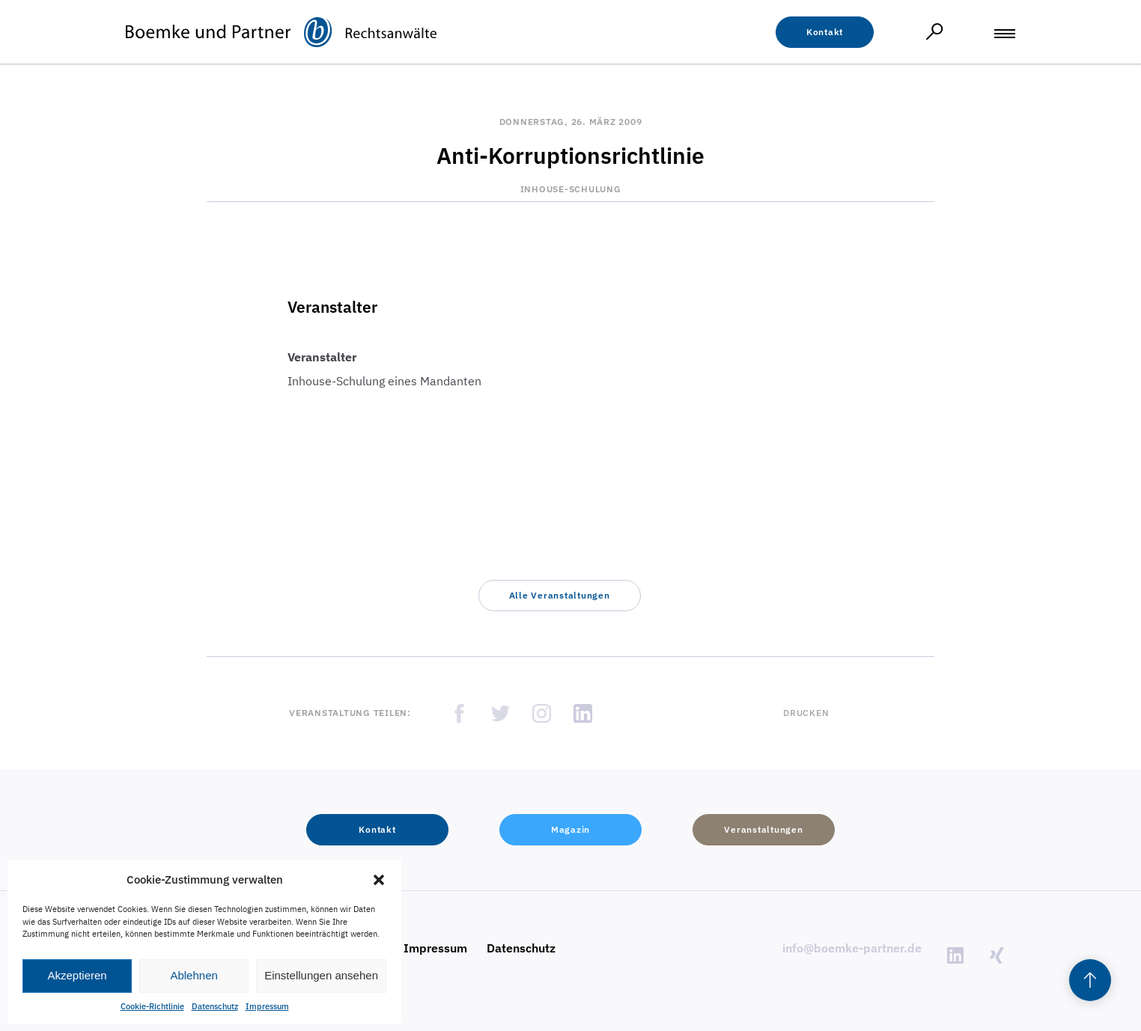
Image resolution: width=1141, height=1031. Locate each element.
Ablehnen (193, 975)
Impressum (267, 1006)
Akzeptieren (76, 975)
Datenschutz (215, 1006)
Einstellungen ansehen (321, 975)
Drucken (806, 712)
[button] (378, 879)
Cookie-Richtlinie (152, 1006)
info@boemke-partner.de (852, 947)
